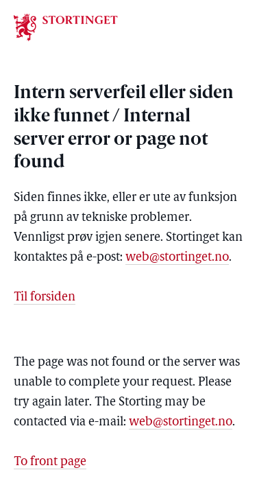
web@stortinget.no (177, 257)
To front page (50, 462)
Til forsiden (44, 297)
